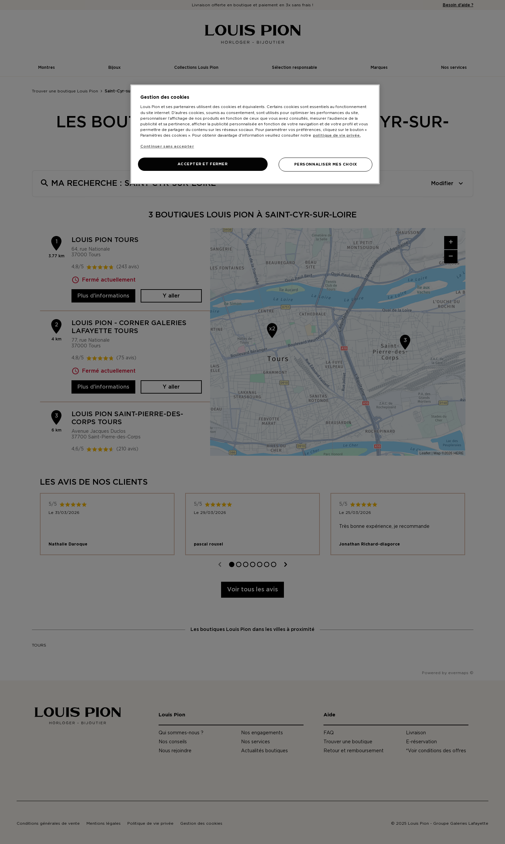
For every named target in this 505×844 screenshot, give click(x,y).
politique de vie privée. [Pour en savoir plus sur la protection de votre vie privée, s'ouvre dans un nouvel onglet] (337, 135)
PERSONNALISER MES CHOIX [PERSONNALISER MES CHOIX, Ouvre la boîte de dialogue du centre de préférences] (325, 164)
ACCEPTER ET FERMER (202, 164)
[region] (255, 134)
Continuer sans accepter (167, 146)
